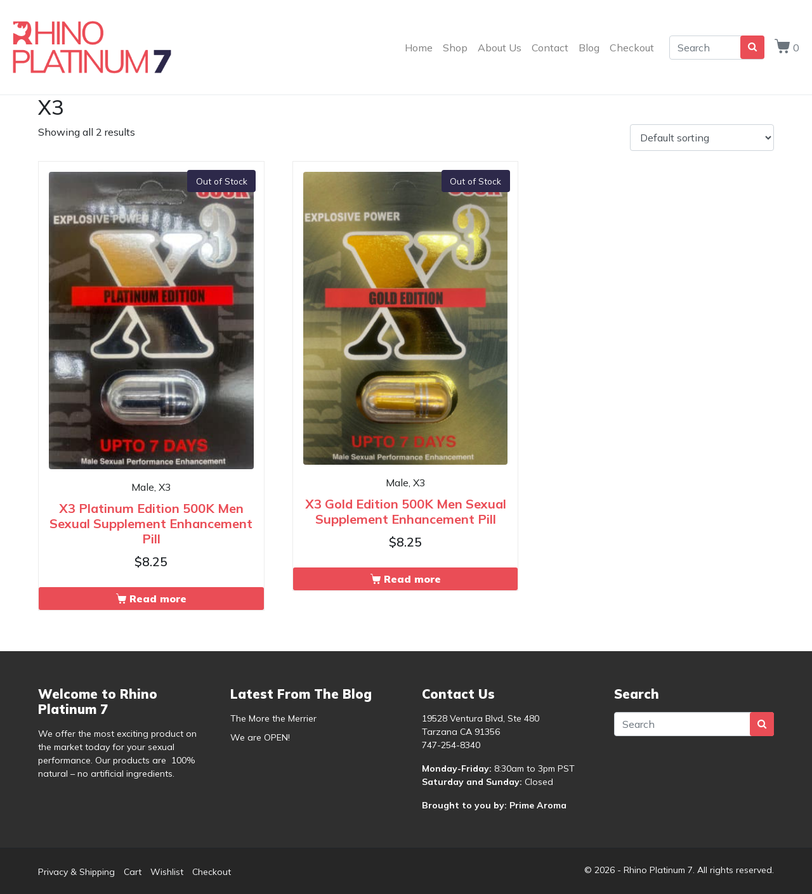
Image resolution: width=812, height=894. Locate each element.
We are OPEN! (260, 737)
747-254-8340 (451, 745)
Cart (132, 872)
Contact (550, 47)
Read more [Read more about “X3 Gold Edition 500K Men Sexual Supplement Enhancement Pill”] (412, 579)
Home (419, 47)
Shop (455, 47)
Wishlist (166, 872)
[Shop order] (702, 137)
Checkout (632, 47)
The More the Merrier (273, 718)
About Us (499, 47)
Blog (589, 47)
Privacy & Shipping (76, 872)
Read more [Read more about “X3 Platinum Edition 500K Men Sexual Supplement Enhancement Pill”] (158, 598)
